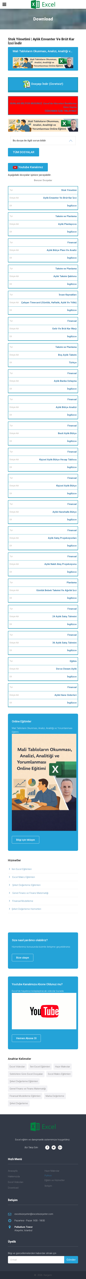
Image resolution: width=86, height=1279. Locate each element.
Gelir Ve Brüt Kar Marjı (64, 328)
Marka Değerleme (55, 1096)
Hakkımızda (14, 1176)
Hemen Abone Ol (26, 1038)
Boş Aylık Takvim (67, 354)
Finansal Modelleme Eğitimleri (25, 1096)
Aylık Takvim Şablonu (65, 276)
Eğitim (73, 661)
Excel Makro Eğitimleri (23, 877)
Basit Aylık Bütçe (67, 433)
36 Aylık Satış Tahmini (64, 642)
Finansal (72, 242)
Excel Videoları (17, 1066)
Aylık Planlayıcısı (67, 224)
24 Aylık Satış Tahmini (64, 616)
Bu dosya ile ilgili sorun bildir (29, 140)
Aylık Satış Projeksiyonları (62, 538)
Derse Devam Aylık (66, 668)
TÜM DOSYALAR (23, 152)
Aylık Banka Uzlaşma (65, 381)
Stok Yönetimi (69, 190)
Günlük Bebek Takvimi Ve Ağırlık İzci (56, 590)
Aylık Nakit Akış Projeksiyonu (60, 564)
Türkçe (73, 362)
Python (48, 1175)
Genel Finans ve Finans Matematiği (30, 893)
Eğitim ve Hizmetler (55, 1180)
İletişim (48, 1185)
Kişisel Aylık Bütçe (66, 485)
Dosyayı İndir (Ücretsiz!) (43, 84)
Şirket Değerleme (19, 1103)
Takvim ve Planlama (66, 216)
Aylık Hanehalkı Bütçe (65, 512)
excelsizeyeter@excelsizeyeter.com (33, 1214)
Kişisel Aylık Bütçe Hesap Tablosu (58, 459)
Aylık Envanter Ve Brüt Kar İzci (60, 197)
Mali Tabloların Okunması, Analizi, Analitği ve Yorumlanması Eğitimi (45, 58)
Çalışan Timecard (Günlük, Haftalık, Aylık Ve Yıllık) (49, 302)
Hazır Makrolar (62, 1066)
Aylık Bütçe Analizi (66, 407)
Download (13, 1187)
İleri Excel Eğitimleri (22, 869)
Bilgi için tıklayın (25, 839)
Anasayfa (12, 1170)
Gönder (71, 1259)
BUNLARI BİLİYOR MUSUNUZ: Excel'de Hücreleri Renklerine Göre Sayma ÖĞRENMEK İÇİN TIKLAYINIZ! (43, 107)
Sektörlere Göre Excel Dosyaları (26, 1074)
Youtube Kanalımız (28, 167)
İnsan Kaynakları (68, 294)
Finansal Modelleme (22, 901)
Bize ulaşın (22, 957)
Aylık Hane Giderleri (66, 695)
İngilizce (72, 205)
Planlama (72, 582)
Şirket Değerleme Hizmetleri (26, 909)
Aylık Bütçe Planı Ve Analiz (62, 250)
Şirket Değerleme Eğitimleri (26, 885)
